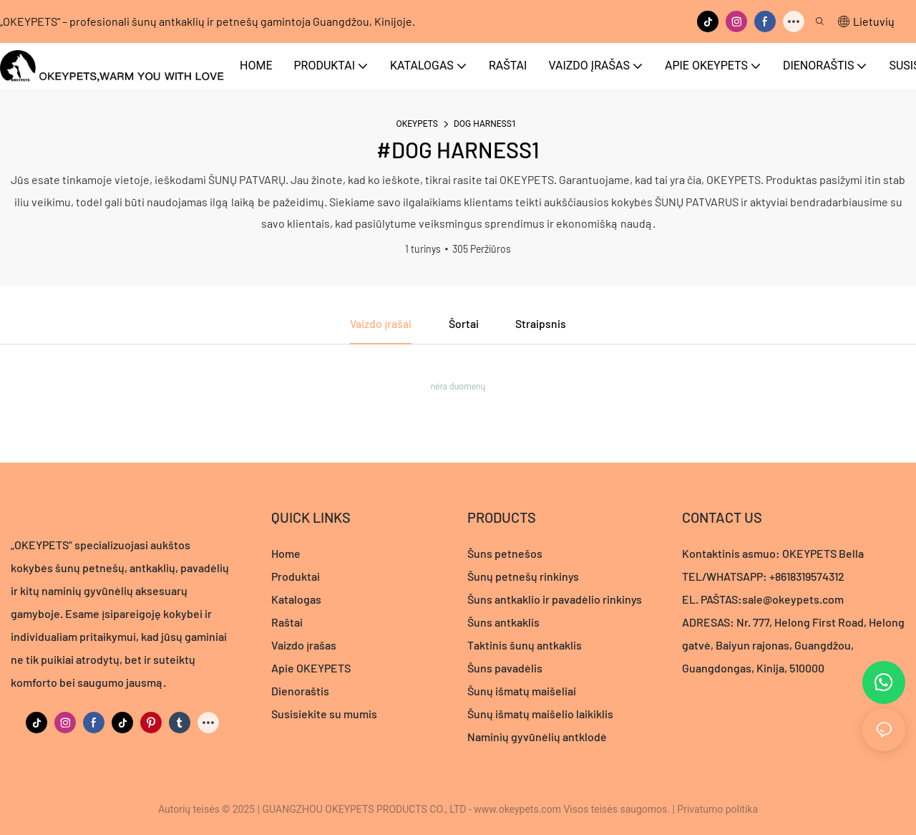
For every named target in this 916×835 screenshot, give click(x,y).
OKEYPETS (417, 124)
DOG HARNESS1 (485, 124)
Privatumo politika (717, 809)
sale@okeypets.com (793, 600)
